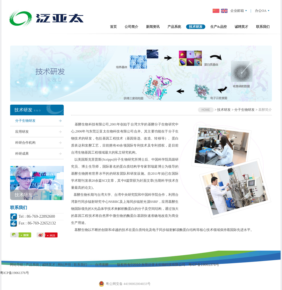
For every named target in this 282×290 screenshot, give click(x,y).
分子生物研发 (25, 121)
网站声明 (64, 265)
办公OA (260, 11)
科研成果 (22, 154)
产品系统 (32, 265)
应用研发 (22, 132)
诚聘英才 (48, 265)
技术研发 (24, 194)
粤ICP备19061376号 (203, 265)
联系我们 (80, 265)
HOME (206, 109)
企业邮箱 (237, 11)
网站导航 (16, 265)
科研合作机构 (25, 143)
